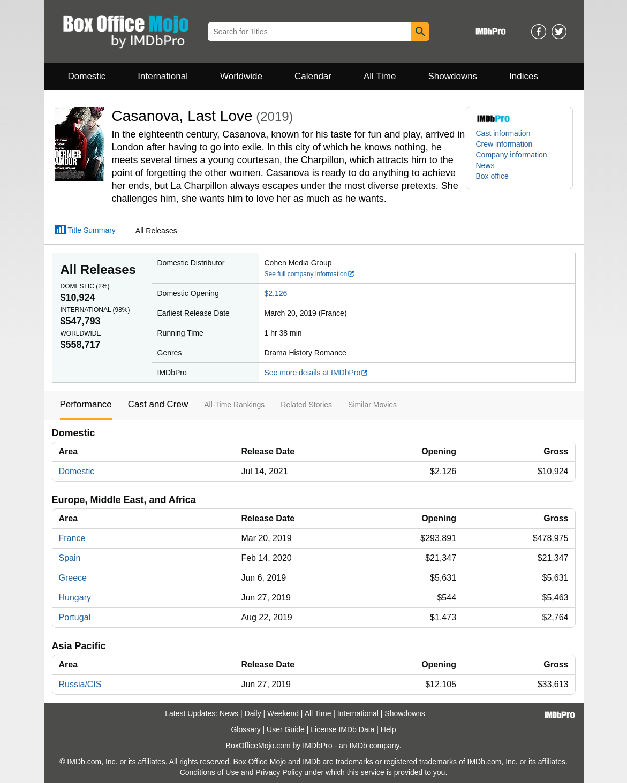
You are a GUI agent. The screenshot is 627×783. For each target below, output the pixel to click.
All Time (380, 76)
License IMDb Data (342, 729)
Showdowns (452, 76)
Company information (511, 154)
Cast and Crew (158, 404)
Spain (70, 557)
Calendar (312, 76)
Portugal (75, 617)
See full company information (310, 274)
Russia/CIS (80, 684)
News (485, 165)
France (72, 538)
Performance (86, 404)
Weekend (283, 713)
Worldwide (241, 76)
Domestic (87, 76)
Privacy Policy (278, 772)
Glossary (245, 729)
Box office (492, 176)
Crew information (504, 144)
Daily (253, 713)
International (163, 76)
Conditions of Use (209, 772)
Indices (523, 76)
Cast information (503, 133)
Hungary (75, 597)
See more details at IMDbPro (317, 372)
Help (388, 729)
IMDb (358, 745)
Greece (73, 577)
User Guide (286, 729)
